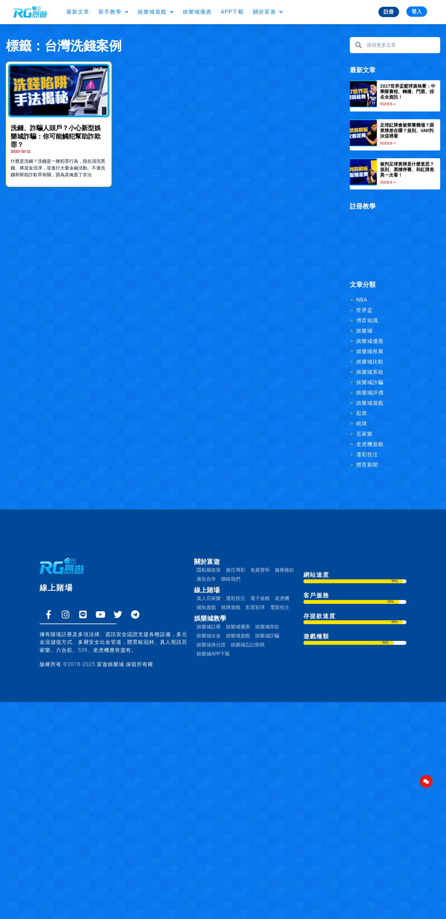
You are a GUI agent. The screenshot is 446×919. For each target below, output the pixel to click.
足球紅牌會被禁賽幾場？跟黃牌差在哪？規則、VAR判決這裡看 (407, 130)
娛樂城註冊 (209, 627)
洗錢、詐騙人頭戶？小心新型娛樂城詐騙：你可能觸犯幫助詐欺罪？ (56, 136)
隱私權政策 (209, 570)
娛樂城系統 (370, 372)
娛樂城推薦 (370, 351)
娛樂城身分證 (211, 645)
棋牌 (361, 424)
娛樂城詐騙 (370, 382)
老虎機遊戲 (370, 444)
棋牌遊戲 (230, 607)
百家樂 (364, 434)
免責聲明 (260, 570)
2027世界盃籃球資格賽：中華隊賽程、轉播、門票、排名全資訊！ (407, 91)
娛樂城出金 (209, 636)
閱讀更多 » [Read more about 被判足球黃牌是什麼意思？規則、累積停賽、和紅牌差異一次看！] (388, 182)
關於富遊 (268, 12)
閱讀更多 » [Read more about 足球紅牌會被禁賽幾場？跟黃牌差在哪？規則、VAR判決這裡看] (388, 143)
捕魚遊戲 (206, 607)
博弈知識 (367, 320)
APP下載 (232, 12)
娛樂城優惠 (197, 12)
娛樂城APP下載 (213, 654)
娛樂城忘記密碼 (248, 645)
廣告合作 (206, 579)
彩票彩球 (255, 607)
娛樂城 (364, 331)
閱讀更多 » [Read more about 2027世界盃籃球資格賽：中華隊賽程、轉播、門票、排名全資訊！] (388, 104)
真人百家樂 (209, 598)
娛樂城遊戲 (156, 12)
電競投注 (279, 607)
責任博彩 (235, 570)
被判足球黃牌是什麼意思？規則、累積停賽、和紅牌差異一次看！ (407, 169)
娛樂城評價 (370, 393)
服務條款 (284, 570)
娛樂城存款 (267, 627)
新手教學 (113, 12)
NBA (361, 300)
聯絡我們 (230, 579)
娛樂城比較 (370, 362)
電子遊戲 (260, 598)
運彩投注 (367, 454)
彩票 (361, 413)
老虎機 (282, 598)
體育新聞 (367, 465)
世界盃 (364, 310)
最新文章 (77, 12)
